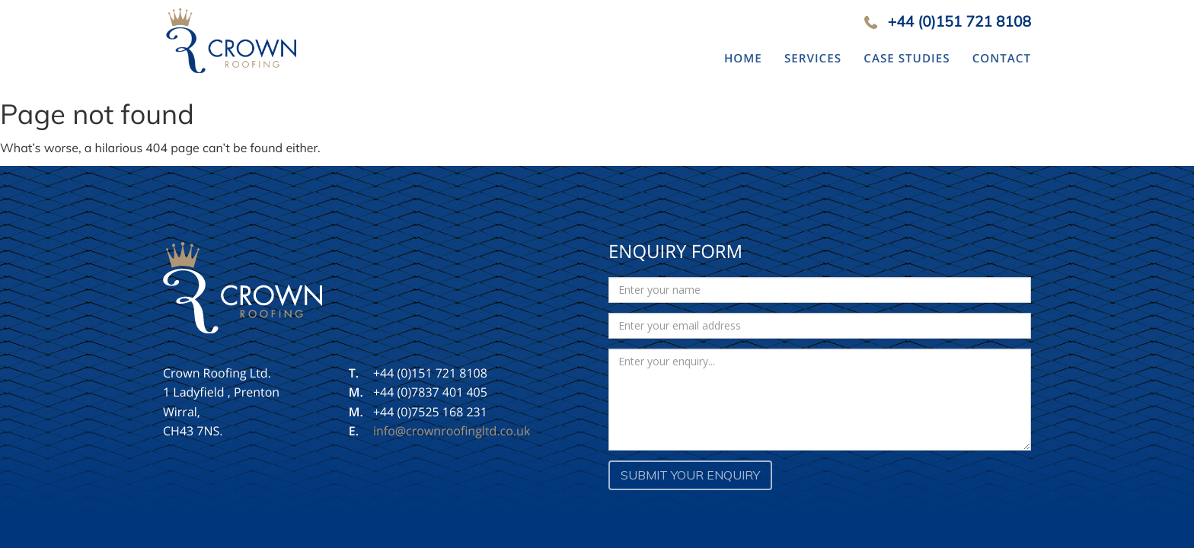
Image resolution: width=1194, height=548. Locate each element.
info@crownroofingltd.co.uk (451, 430)
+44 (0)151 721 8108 (959, 21)
